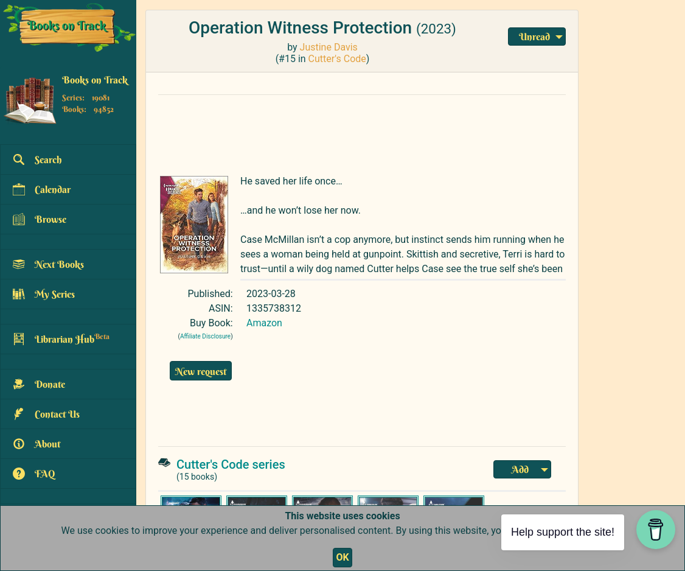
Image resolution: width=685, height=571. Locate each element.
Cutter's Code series (230, 464)
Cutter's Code (337, 59)
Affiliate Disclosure (205, 336)
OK (342, 557)
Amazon (264, 323)
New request (200, 371)
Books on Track (95, 80)
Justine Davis (329, 47)
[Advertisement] (362, 132)
